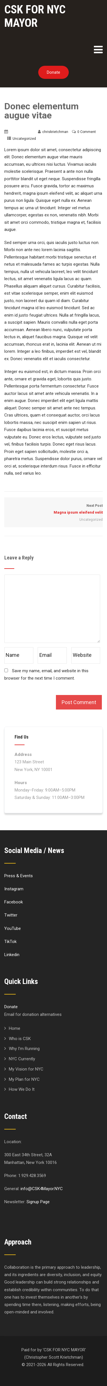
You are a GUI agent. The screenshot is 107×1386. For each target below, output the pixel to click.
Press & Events (18, 875)
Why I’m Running (24, 1048)
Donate (53, 72)
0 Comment (86, 132)
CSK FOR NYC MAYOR (35, 16)
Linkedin (11, 954)
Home (14, 1028)
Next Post (53, 510)
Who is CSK (20, 1038)
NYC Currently (22, 1058)
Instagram (13, 888)
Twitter (10, 915)
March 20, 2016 (21, 132)
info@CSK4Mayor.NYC (42, 1188)
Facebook (13, 902)
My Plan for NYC (24, 1079)
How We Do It (22, 1089)
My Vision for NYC (26, 1069)
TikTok (10, 941)
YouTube (12, 928)
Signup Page (38, 1201)
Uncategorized (24, 139)
